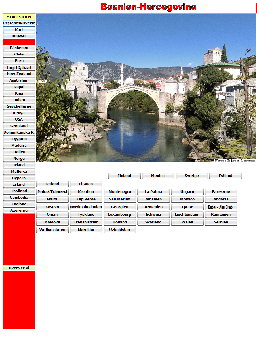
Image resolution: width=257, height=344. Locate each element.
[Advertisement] (71, 170)
